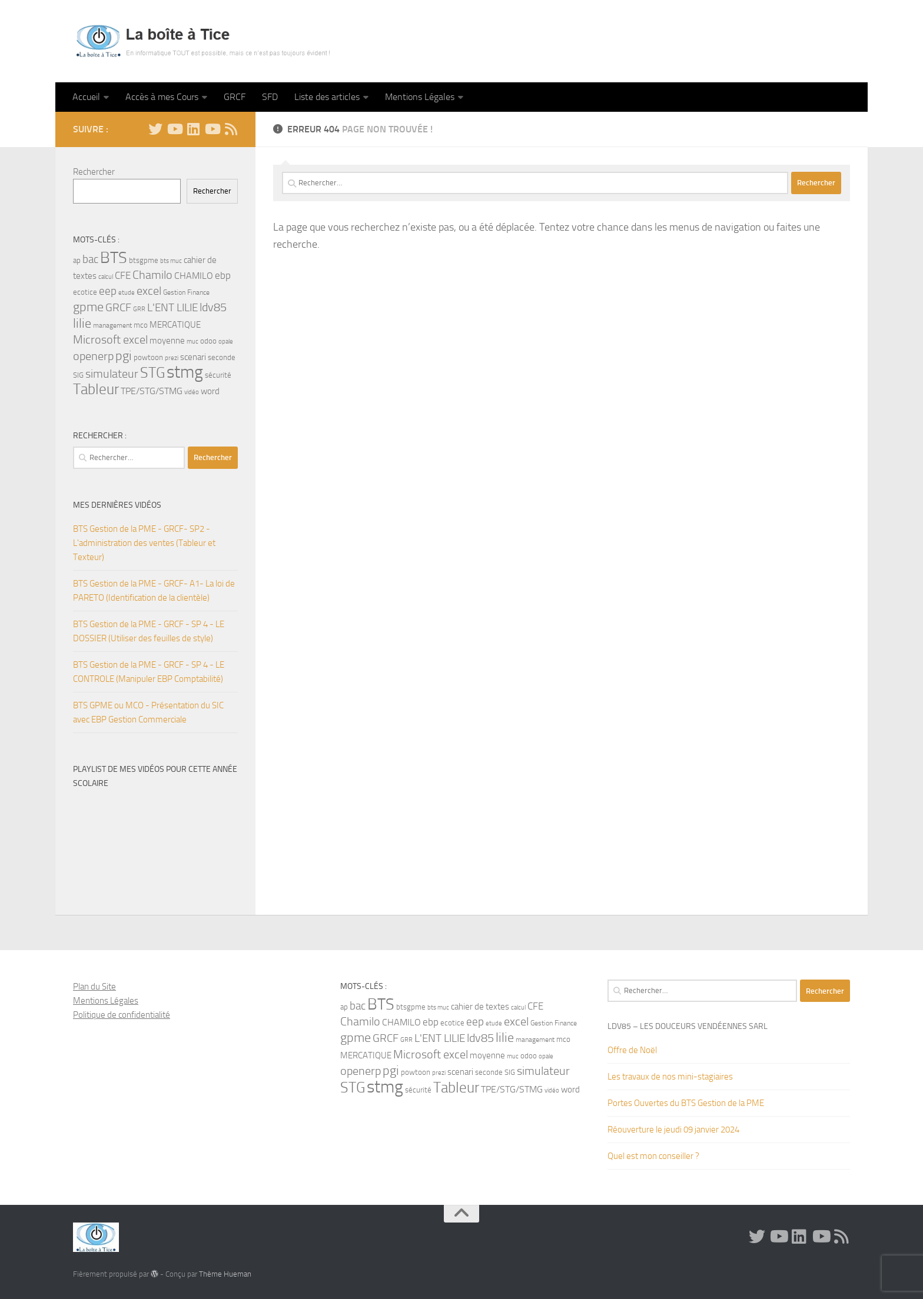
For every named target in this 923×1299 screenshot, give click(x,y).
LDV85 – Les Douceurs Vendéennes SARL (687, 1026)
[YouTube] (174, 129)
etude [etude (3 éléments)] (126, 293)
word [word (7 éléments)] (210, 391)
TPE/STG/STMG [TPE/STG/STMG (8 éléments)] (151, 391)
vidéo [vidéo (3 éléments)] (191, 392)
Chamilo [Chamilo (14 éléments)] (152, 275)
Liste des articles (327, 96)
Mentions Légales (419, 96)
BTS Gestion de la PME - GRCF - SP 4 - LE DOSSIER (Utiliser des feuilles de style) (148, 631)
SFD (270, 96)
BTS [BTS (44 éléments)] (113, 257)
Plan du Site (94, 986)
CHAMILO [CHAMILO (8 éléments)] (193, 275)
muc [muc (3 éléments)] (192, 341)
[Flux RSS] (231, 129)
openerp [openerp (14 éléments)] (93, 356)
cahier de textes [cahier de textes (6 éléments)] (480, 1007)
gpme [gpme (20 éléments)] (88, 307)
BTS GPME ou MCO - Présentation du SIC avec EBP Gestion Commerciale (148, 712)
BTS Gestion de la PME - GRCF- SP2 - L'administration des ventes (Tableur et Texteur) (144, 543)
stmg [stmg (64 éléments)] (185, 372)
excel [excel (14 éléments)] (149, 291)
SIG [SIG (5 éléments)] (78, 375)
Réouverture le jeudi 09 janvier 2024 (673, 1129)
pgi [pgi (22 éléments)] (123, 356)
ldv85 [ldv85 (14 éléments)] (213, 307)
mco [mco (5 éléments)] (141, 325)
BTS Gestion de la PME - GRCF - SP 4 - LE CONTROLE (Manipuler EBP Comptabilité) (148, 672)
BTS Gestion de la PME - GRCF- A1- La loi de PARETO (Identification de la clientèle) (154, 590)
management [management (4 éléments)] (112, 325)
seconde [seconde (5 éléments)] (221, 357)
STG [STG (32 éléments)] (152, 372)
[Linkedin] (193, 129)
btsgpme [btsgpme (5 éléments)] (143, 260)
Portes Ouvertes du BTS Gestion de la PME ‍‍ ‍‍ (687, 1103)
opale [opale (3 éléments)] (225, 341)
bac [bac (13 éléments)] (90, 259)
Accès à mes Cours (161, 96)
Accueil (86, 96)
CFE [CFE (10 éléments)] (123, 275)
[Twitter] (155, 129)
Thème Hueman (225, 1274)
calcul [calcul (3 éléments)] (105, 277)
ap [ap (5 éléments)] (77, 260)
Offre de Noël (632, 1050)
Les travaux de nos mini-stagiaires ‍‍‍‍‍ (671, 1076)
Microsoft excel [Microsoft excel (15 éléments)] (110, 339)
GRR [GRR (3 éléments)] (139, 309)
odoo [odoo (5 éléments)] (208, 341)
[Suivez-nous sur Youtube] (212, 129)
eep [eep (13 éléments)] (108, 291)
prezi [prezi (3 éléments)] (171, 358)
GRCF (234, 96)
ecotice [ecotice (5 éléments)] (85, 292)
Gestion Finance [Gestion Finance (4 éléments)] (186, 292)
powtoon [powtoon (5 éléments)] (148, 357)
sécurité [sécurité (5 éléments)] (218, 375)
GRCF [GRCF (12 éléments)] (118, 307)
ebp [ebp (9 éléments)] (223, 275)
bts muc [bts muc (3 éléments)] (171, 261)
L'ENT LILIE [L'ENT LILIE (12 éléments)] (172, 307)
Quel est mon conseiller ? (653, 1156)
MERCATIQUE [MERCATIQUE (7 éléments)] (175, 324)
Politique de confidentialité (121, 1015)
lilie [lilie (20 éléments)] (82, 323)
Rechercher (94, 171)
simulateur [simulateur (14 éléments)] (111, 374)
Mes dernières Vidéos (117, 505)
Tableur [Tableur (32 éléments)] (96, 389)
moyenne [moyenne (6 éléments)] (167, 341)
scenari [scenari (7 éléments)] (193, 357)
